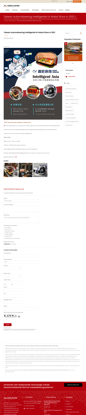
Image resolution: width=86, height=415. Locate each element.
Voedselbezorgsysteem (33, 370)
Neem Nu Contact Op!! (73, 384)
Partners (61, 10)
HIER (16, 157)
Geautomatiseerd (69, 114)
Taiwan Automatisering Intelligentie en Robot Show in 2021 (29, 20)
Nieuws (14, 20)
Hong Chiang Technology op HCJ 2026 (53, 411)
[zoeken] (52, 1)
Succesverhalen (25, 10)
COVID (66, 103)
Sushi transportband (41, 370)
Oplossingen (36, 10)
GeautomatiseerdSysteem (71, 99)
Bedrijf (8, 10)
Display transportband (49, 370)
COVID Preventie (69, 96)
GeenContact (68, 107)
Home (7, 20)
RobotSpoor (68, 92)
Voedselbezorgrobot (70, 88)
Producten (15, 10)
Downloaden (70, 76)
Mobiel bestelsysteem (57, 370)
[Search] (59, 1)
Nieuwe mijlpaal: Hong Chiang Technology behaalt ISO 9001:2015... (52, 402)
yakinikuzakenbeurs (70, 117)
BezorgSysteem (69, 110)
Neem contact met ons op (49, 10)
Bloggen (68, 10)
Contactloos (74, 103)
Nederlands (76, 1)
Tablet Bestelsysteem (65, 370)
